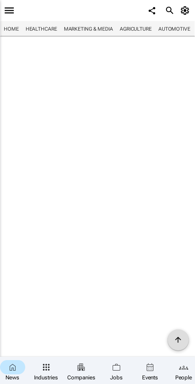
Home (11, 29)
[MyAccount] (186, 10)
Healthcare (41, 29)
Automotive (174, 29)
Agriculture (136, 29)
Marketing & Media (88, 29)
